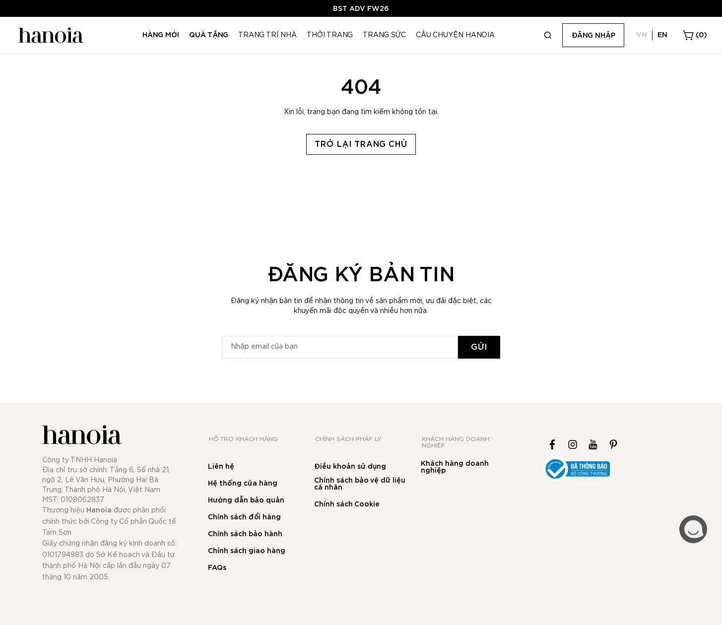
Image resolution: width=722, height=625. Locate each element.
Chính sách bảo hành (245, 534)
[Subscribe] (479, 347)
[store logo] (49, 35)
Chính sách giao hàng (246, 551)
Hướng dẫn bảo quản (246, 500)
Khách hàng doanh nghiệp (455, 467)
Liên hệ (221, 466)
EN (662, 35)
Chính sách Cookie (347, 504)
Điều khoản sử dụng (350, 466)
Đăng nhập (593, 35)
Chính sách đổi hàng (244, 517)
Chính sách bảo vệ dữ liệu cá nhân (359, 484)
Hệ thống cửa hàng (242, 483)
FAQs (217, 567)
